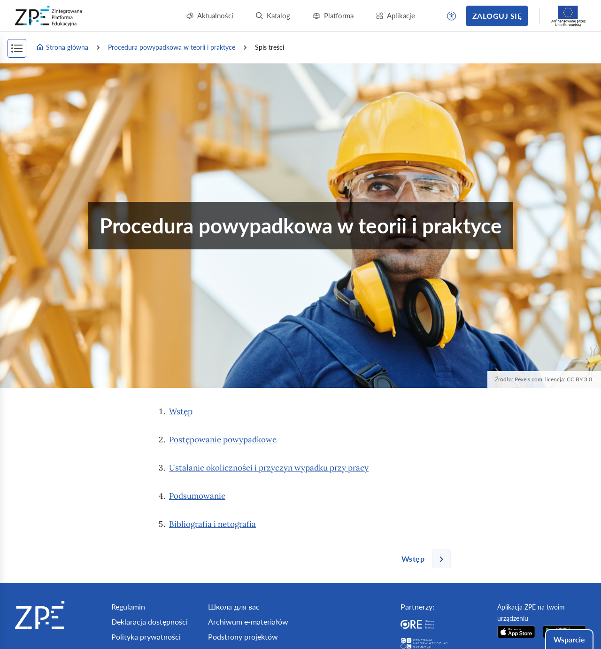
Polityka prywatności (146, 636)
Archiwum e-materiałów (248, 621)
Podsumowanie (197, 496)
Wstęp (181, 411)
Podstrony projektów (243, 636)
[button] (452, 16)
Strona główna (62, 47)
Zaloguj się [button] (497, 15)
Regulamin (128, 606)
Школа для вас (234, 606)
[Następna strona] (422, 558)
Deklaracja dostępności (149, 621)
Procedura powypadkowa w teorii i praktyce (171, 47)
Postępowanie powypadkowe (223, 439)
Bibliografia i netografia (212, 524)
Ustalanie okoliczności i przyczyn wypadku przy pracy (269, 468)
